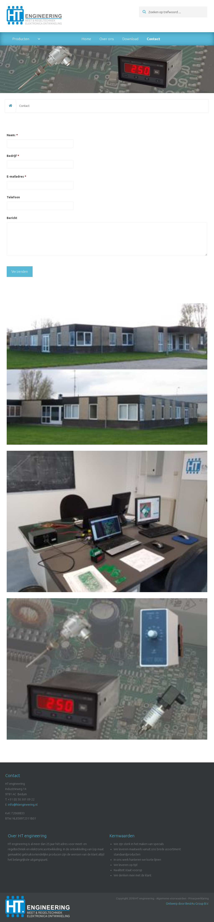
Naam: (12, 135)
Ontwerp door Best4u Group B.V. (187, 903)
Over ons (106, 39)
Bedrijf (13, 156)
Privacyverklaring (198, 898)
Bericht (12, 218)
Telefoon (13, 197)
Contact (153, 39)
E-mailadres (16, 176)
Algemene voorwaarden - (172, 898)
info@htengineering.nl (22, 804)
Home (86, 39)
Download (130, 39)
